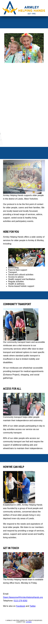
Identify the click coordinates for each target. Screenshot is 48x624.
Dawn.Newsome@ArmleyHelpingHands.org (23, 597)
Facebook (20, 606)
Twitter (32, 606)
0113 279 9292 (20, 601)
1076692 (29, 622)
